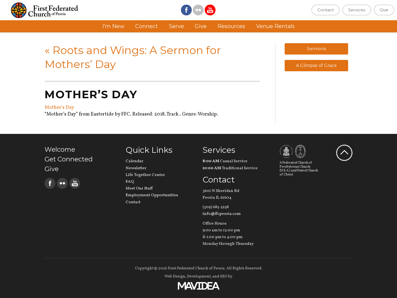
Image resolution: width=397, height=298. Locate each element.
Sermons (316, 48)
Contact (325, 9)
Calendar (134, 161)
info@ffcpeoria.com (222, 214)
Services (356, 9)
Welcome (60, 149)
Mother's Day (59, 107)
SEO (223, 276)
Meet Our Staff (139, 188)
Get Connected (69, 159)
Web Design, (175, 276)
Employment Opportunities (152, 195)
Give (384, 9)
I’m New (113, 26)
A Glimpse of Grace (316, 65)
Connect (146, 26)
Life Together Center (145, 175)
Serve (176, 26)
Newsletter (136, 168)
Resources (231, 26)
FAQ (130, 182)
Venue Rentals (275, 26)
